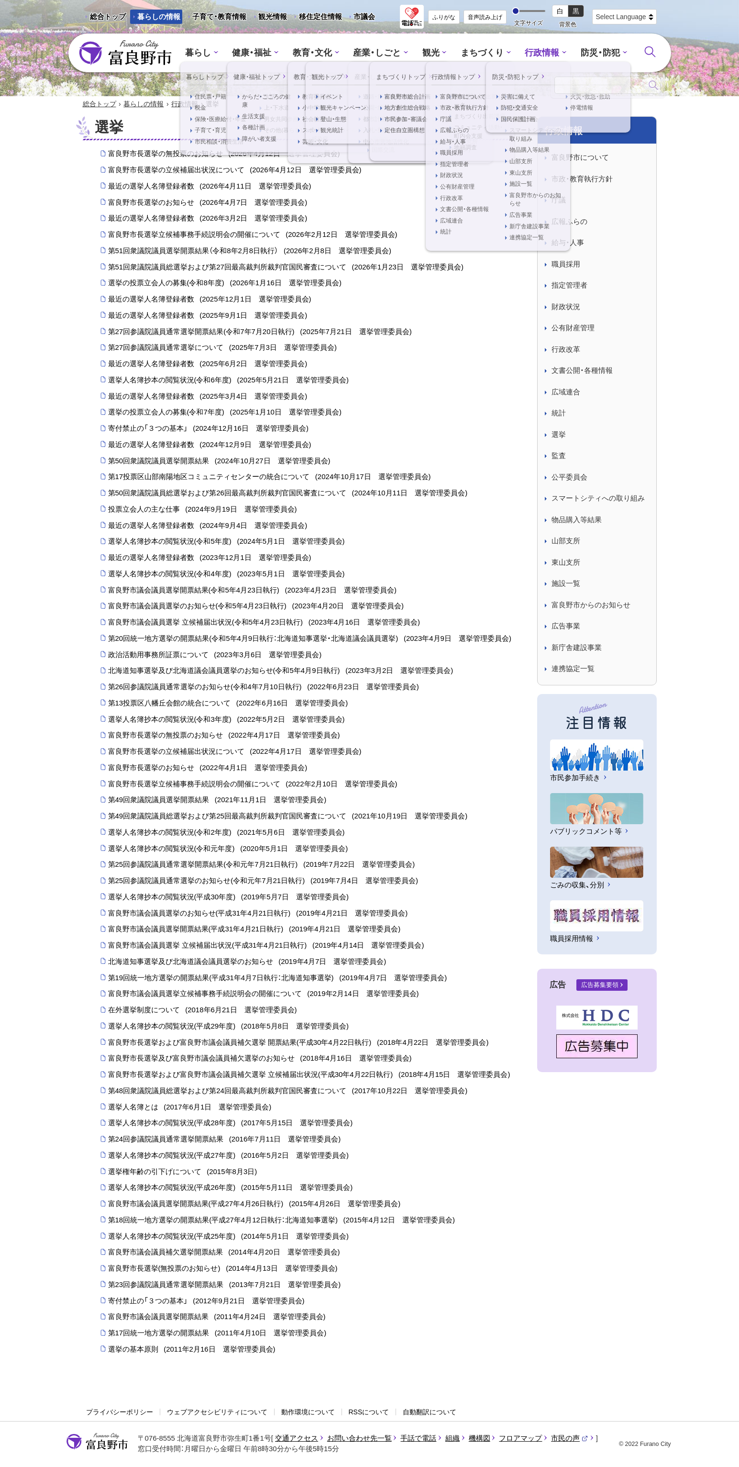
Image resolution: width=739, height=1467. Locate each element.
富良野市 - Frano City (125, 53)
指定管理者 (569, 285)
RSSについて (369, 1412)
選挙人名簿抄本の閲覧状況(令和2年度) (226, 833)
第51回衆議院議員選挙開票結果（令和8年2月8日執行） (249, 251)
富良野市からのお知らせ (590, 605)
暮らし (206, 52)
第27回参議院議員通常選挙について (222, 348)
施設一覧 (565, 584)
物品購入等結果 (576, 520)
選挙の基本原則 (192, 1350)
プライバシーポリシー (119, 1412)
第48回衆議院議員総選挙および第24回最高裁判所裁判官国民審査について (288, 1091)
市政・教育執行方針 (582, 179)
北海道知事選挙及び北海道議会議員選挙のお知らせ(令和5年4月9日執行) (280, 671)
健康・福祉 (258, 52)
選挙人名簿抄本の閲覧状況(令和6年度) (228, 380)
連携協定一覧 (573, 669)
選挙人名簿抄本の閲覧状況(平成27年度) (228, 1156)
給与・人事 (567, 243)
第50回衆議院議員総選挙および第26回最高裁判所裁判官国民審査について (288, 493)
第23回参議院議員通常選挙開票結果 (224, 1285)
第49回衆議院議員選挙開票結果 (217, 800)
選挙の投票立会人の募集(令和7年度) (225, 412)
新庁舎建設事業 (576, 648)
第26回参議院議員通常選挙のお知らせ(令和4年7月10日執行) (263, 687)
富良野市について (580, 158)
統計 (558, 413)
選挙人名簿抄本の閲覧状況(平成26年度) (230, 1188)
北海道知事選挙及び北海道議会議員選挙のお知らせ (247, 962)
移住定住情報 (317, 18)
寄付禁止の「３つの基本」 (208, 429)
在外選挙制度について (202, 1010)
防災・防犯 (592, 52)
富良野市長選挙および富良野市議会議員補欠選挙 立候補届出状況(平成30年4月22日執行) (309, 1075)
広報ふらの (569, 222)
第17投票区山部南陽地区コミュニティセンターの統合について (269, 477)
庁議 (558, 200)
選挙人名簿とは (190, 1107)
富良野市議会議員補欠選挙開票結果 (224, 1252)
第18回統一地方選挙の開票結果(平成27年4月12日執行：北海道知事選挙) (281, 1220)
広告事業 (565, 626)
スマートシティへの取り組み (598, 498)
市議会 (364, 16)
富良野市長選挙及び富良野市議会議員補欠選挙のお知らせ (260, 1059)
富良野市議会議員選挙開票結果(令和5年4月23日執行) (252, 590)
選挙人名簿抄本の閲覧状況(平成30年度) (228, 897)
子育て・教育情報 (219, 16)
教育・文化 (316, 52)
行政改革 (565, 350)
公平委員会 (569, 477)
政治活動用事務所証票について (215, 655)
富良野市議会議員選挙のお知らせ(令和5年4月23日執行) (256, 606)
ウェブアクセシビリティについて (217, 1412)
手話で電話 (418, 1438)
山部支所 (565, 541)
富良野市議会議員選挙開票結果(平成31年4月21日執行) (254, 929)
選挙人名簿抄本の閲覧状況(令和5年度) (226, 542)
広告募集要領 (599, 985)
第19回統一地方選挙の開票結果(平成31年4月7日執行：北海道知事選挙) (277, 978)
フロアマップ (520, 1438)
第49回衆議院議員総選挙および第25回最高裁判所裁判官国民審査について (288, 816)
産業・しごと (377, 52)
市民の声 (569, 1438)
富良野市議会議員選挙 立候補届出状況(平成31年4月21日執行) (266, 946)
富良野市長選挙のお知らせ (208, 202)
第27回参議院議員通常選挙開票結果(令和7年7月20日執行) (260, 331)
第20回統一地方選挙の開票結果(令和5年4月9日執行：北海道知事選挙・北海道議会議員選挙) (309, 639)
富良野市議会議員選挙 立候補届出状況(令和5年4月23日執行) (264, 622)
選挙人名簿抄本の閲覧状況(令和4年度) (226, 574)
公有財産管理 (573, 328)
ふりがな (443, 17)
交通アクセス (296, 1438)
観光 (429, 52)
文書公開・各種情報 (582, 371)
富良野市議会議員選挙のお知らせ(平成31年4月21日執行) (258, 913)
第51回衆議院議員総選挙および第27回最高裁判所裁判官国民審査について (285, 267)
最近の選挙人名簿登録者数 (209, 186)
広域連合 (565, 392)
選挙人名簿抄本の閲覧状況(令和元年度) (228, 848)
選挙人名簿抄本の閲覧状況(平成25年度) (228, 1236)
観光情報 (269, 18)
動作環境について (308, 1412)
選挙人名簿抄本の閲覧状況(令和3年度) (226, 719)
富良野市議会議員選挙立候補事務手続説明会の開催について (263, 994)
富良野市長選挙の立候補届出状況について (235, 170)
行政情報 (536, 52)
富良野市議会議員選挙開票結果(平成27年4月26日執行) (254, 1204)
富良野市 (97, 1442)
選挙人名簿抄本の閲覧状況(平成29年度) (228, 1026)
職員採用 (565, 264)
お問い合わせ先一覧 (359, 1438)
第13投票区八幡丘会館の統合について (228, 703)
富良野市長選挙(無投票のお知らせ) (223, 1269)
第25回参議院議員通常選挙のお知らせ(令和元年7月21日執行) (263, 881)
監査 (558, 456)
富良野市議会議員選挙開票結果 (217, 1317)
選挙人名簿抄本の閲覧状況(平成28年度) (230, 1123)
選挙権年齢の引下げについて (182, 1171)
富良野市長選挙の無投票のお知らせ (224, 154)
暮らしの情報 (158, 16)
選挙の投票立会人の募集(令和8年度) (225, 283)
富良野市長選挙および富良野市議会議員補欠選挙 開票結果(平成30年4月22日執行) (298, 1042)
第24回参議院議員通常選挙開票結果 (224, 1139)
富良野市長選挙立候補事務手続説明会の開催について (252, 235)
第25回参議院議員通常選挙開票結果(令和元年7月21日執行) (261, 865)
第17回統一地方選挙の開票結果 (217, 1333)
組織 (452, 1438)
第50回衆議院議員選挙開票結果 (219, 461)
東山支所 (565, 563)
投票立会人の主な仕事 (202, 510)
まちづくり (479, 52)
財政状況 (565, 307)
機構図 (479, 1438)
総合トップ (108, 16)
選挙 (558, 435)
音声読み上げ (485, 17)
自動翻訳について (429, 1412)
